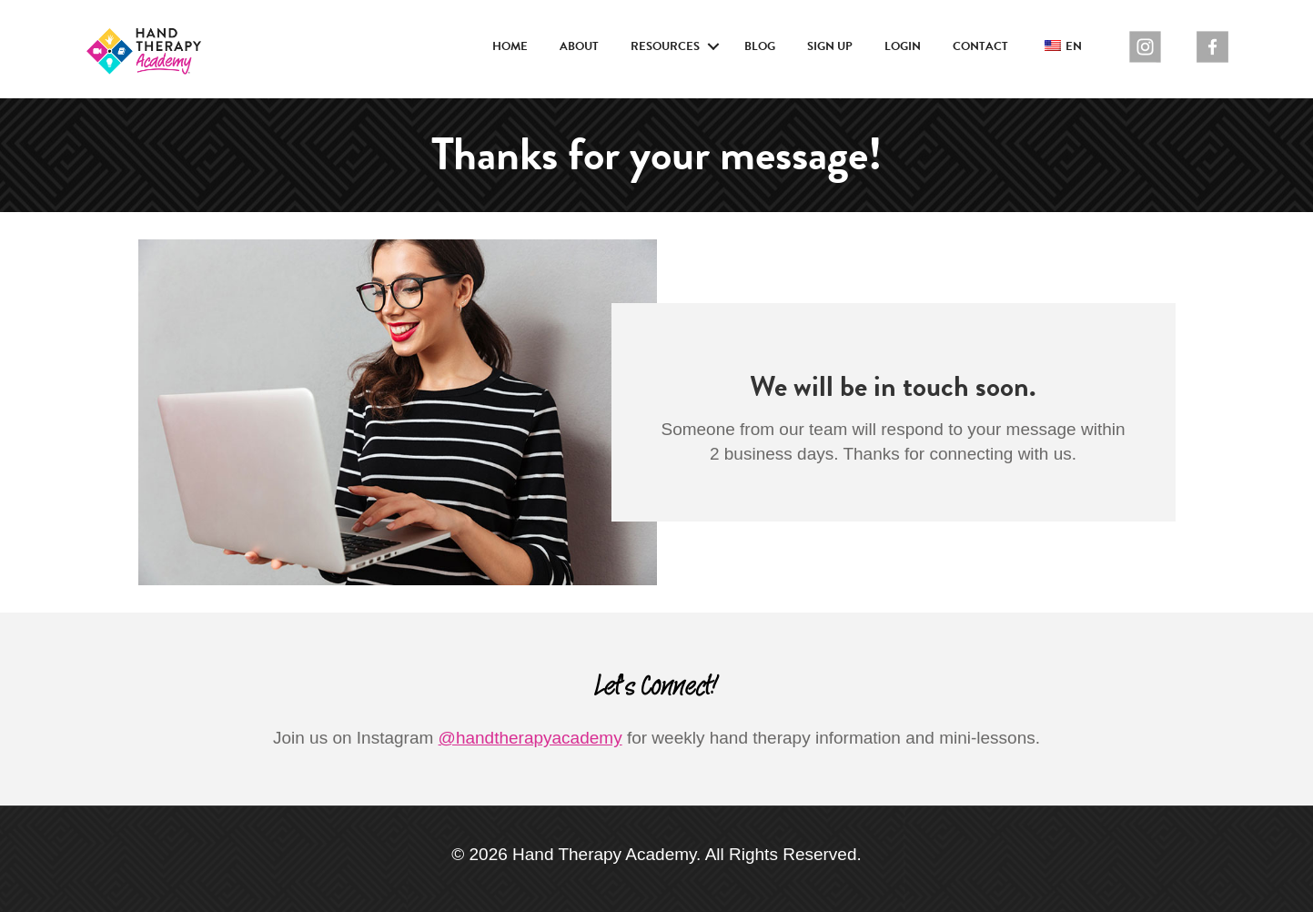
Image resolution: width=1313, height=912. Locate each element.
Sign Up (830, 46)
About (579, 46)
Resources (665, 46)
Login (902, 46)
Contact (980, 46)
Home (510, 46)
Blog (759, 46)
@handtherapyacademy (530, 737)
